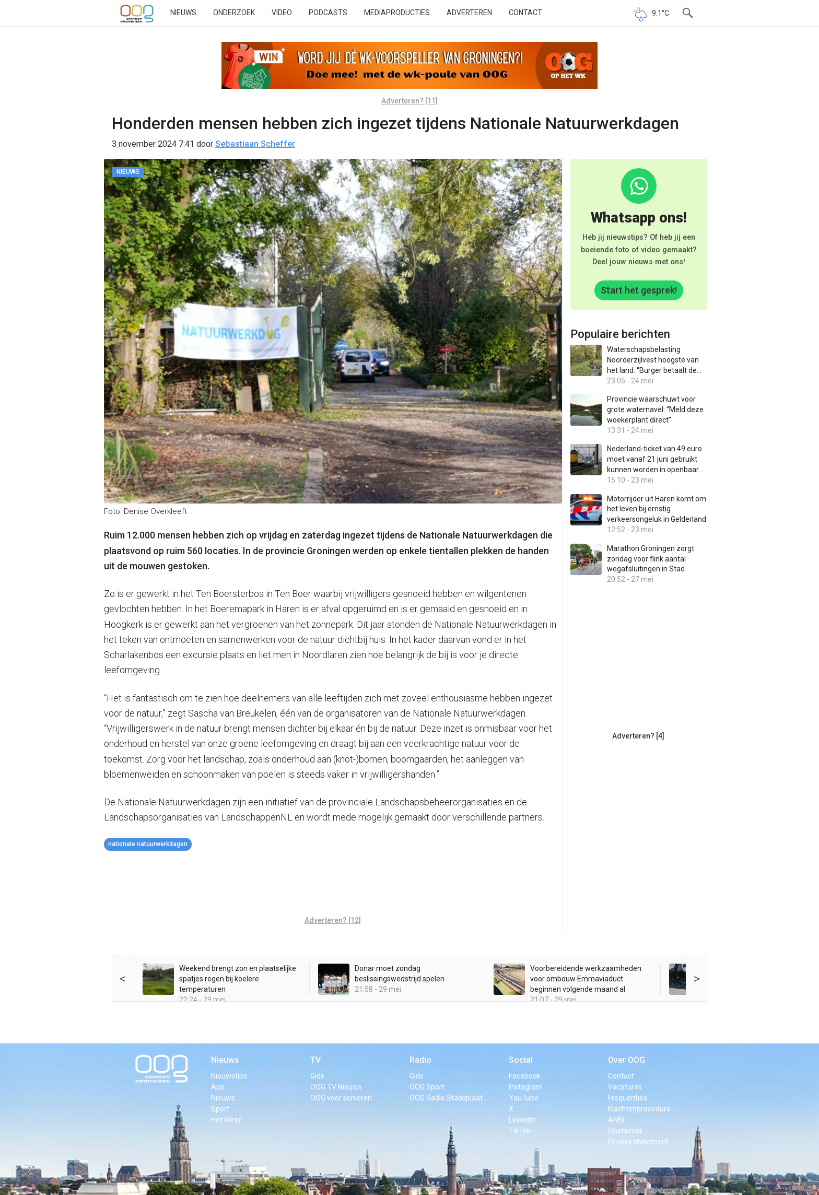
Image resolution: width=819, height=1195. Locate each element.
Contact (525, 12)
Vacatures (625, 1087)
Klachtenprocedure (639, 1109)
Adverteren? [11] (409, 101)
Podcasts (328, 12)
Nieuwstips (229, 1076)
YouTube (524, 1098)
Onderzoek (234, 12)
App (218, 1087)
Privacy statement (638, 1142)
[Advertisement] (333, 884)
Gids (317, 1076)
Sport (220, 1109)
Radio (420, 1060)
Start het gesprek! (639, 290)
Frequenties (627, 1098)
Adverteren (469, 12)
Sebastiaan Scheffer (255, 144)
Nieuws (183, 12)
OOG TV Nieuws (336, 1087)
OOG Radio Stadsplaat (446, 1098)
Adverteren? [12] (333, 920)
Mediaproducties (397, 12)
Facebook (525, 1076)
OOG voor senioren (341, 1098)
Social (521, 1060)
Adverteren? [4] (638, 736)
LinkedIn (522, 1120)
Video (282, 12)
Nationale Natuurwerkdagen (148, 844)
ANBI (616, 1120)
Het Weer (226, 1120)
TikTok (520, 1131)
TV (315, 1060)
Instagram (526, 1087)
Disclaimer (625, 1131)
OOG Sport (427, 1087)
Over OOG (626, 1060)
